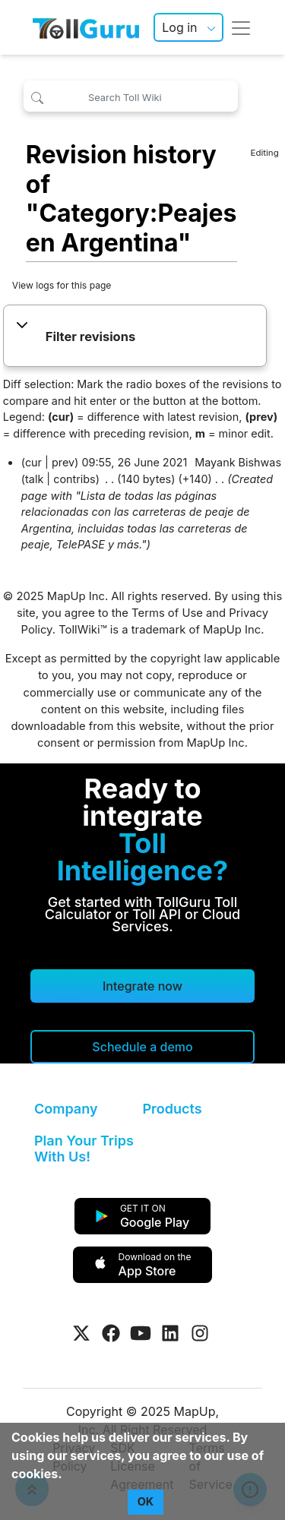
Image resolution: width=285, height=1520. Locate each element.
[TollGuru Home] (86, 27)
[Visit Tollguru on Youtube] (140, 1333)
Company (65, 1109)
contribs (74, 478)
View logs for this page (62, 285)
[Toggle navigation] (241, 27)
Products (172, 1109)
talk (34, 478)
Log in (179, 27)
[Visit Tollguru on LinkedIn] (170, 1333)
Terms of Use (167, 613)
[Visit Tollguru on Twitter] (81, 1333)
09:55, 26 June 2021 (134, 462)
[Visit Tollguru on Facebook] (111, 1333)
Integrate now (142, 986)
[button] (135, 337)
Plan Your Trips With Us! (84, 1149)
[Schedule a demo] (142, 1046)
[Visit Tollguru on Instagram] (200, 1333)
